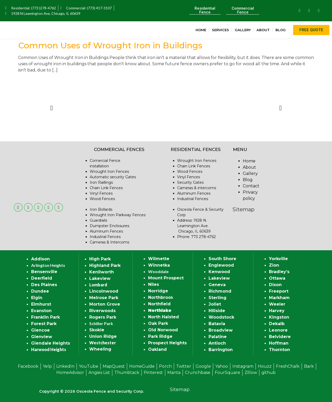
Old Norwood (163, 329)
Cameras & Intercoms (109, 242)
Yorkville (278, 258)
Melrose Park (103, 297)
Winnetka (159, 265)
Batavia (217, 323)
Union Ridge (103, 336)
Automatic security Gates (113, 177)
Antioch (217, 343)
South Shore (222, 258)
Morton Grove (104, 304)
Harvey (277, 310)
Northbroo (159, 297)
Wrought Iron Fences (109, 171)
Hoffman (278, 343)
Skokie (96, 329)
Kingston (279, 317)
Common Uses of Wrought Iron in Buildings (110, 45)
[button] (51, 108)
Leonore (278, 330)
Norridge (158, 290)
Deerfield (41, 278)
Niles (153, 284)
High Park (100, 258)
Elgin (36, 297)
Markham (279, 297)
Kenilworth (101, 271)
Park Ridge (160, 336)
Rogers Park (102, 317)
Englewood (221, 265)
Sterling (217, 297)
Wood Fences (102, 198)
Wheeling (100, 349)
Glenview (41, 336)
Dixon (275, 284)
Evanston (41, 310)
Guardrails (98, 220)
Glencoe (40, 330)
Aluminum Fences (106, 231)
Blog (280, 30)
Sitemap (243, 209)
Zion (274, 265)
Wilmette (158, 258)
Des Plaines (44, 284)
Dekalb (277, 323)
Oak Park (158, 323)
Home (201, 30)
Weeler (277, 304)
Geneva (217, 284)
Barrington (221, 349)
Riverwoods (102, 310)
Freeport (278, 291)
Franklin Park (45, 317)
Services (220, 30)
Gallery (243, 30)
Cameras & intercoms (196, 188)
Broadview (221, 330)
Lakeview (99, 278)
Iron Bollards (101, 209)
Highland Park (105, 265)
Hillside (217, 310)
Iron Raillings (101, 182)
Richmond (220, 291)
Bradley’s (279, 271)
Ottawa (277, 278)
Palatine (218, 336)
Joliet (215, 304)
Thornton (279, 349)
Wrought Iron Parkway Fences (118, 215)
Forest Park (44, 323)
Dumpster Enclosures (109, 225)
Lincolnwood (103, 291)
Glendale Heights (50, 343)
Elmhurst (41, 304)
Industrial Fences (105, 236)
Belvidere (280, 336)
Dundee (40, 291)
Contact (251, 185)
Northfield (159, 303)
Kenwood (219, 271)
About (263, 30)
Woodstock (221, 317)
